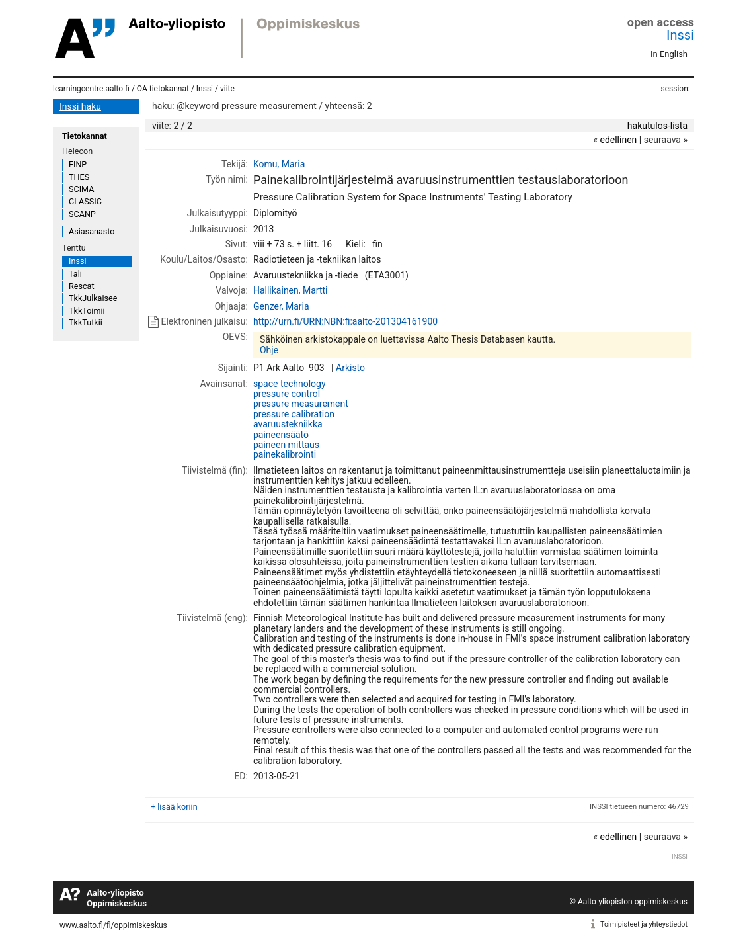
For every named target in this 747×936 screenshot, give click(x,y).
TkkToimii (87, 311)
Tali (75, 273)
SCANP (82, 214)
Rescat (82, 286)
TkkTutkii (85, 322)
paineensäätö (281, 434)
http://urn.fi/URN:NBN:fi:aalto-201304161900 (345, 321)
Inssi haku (80, 106)
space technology (289, 383)
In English (669, 54)
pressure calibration (293, 414)
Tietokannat (84, 136)
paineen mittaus (286, 444)
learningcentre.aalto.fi (91, 88)
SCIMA (81, 189)
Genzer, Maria (281, 306)
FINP (78, 164)
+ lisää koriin (174, 807)
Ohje (269, 350)
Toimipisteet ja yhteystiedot (644, 924)
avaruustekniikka (288, 424)
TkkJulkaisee (93, 298)
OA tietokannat (163, 88)
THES (79, 177)
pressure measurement (300, 403)
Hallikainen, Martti (290, 290)
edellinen (618, 139)
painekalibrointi (284, 454)
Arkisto (350, 367)
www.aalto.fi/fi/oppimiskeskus (113, 925)
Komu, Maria (279, 164)
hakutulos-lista (657, 125)
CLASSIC (85, 201)
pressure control (286, 393)
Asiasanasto (91, 231)
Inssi (680, 35)
